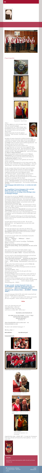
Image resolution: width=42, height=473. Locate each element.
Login (35, 468)
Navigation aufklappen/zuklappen (21, 1)
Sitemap (17, 468)
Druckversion (10, 468)
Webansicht (33, 469)
